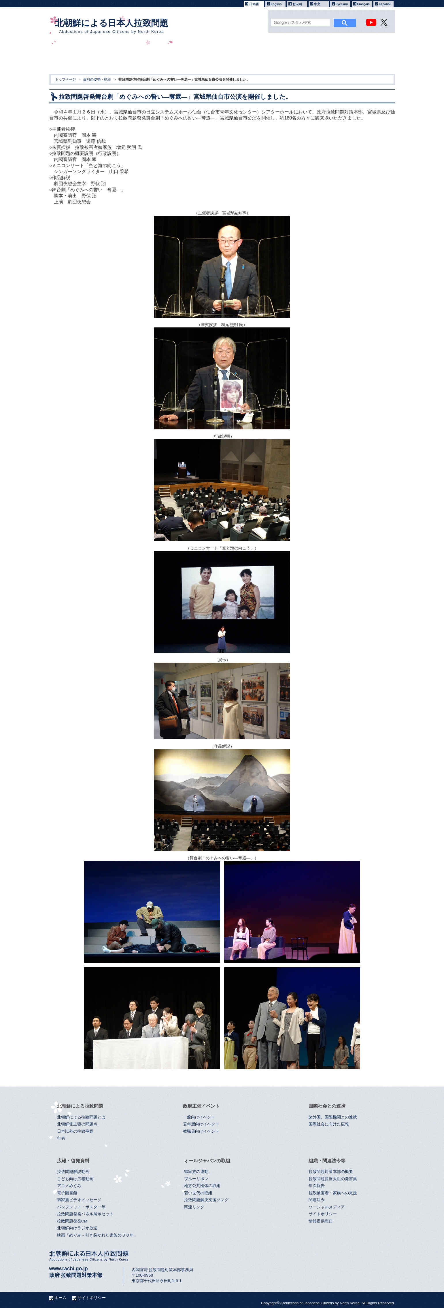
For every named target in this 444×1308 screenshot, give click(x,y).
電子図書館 (67, 1193)
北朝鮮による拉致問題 (89, 57)
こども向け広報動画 (75, 1179)
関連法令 (317, 1200)
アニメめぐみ (69, 1186)
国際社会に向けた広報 (329, 1124)
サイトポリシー (323, 1214)
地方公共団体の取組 (202, 1186)
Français (363, 4)
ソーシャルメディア (327, 1207)
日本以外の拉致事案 (75, 1131)
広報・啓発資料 (247, 57)
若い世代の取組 (198, 1193)
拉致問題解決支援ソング (206, 1200)
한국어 (297, 4)
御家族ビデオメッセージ (79, 1200)
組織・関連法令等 (353, 57)
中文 (317, 4)
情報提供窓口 (321, 1221)
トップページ (65, 79)
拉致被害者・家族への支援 (333, 1193)
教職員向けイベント (201, 1131)
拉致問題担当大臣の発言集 (333, 1179)
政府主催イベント (142, 57)
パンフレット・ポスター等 (81, 1207)
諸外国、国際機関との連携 (333, 1117)
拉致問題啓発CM (72, 1221)
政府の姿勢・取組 (97, 79)
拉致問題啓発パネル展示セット (85, 1214)
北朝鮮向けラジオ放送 (77, 1228)
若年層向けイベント (201, 1124)
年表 (61, 1138)
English (276, 4)
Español (385, 4)
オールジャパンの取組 (300, 57)
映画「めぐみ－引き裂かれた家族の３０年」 (97, 1235)
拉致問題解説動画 (73, 1171)
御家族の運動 (196, 1171)
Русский (342, 4)
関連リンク (194, 1207)
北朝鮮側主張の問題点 (77, 1124)
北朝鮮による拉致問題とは (81, 1117)
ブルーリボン (196, 1179)
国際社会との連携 (195, 57)
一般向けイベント (199, 1117)
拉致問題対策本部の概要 (331, 1171)
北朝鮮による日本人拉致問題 (111, 26)
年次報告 (317, 1186)
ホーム (60, 1297)
